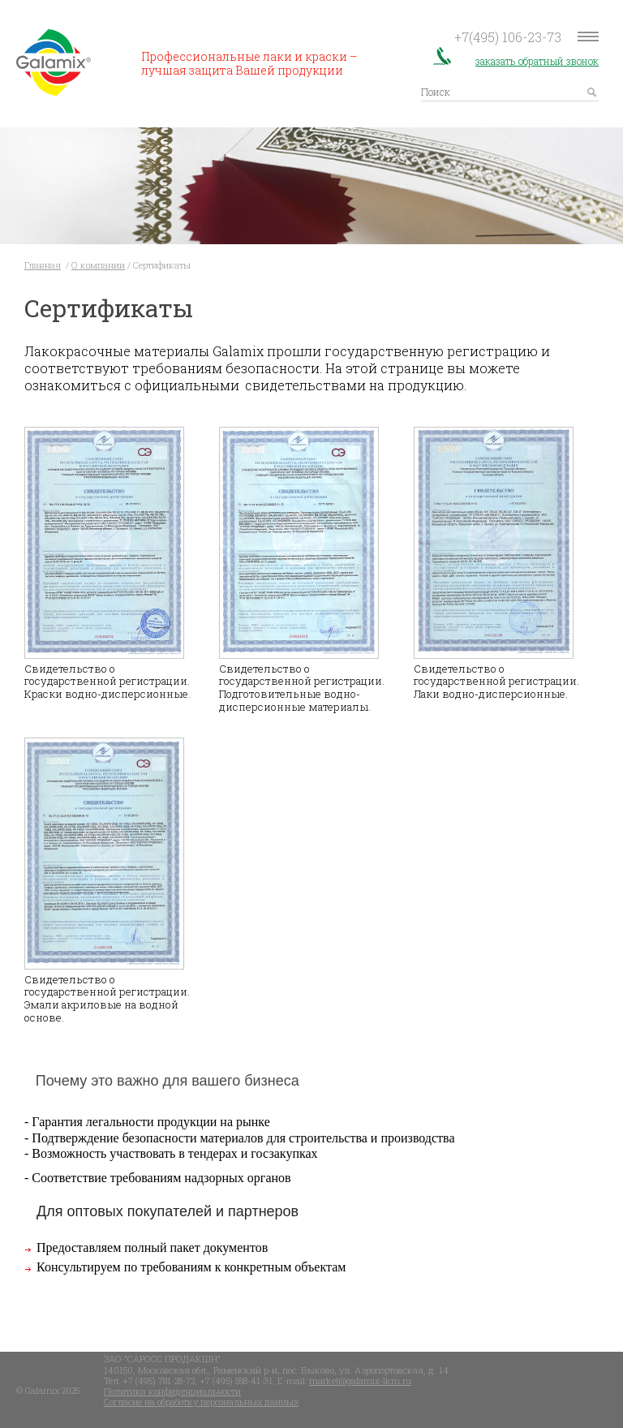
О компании (98, 265)
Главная (42, 265)
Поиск (435, 90)
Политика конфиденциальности (172, 1390)
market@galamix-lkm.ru (360, 1380)
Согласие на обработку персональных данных (201, 1401)
